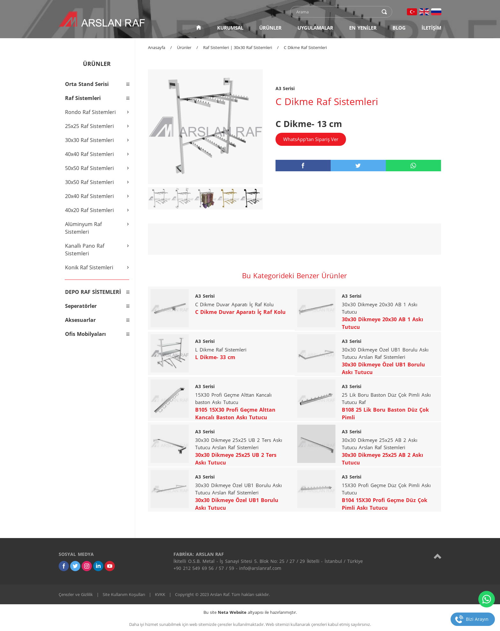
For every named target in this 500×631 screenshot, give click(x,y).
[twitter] (358, 165)
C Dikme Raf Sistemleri (305, 47)
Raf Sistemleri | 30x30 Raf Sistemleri (237, 47)
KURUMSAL (230, 28)
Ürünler (184, 47)
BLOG (399, 28)
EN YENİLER (363, 28)
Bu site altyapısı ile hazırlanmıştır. (250, 612)
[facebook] (303, 165)
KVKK (160, 594)
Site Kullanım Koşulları (124, 594)
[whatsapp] (413, 165)
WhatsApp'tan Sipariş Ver (310, 139)
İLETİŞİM (431, 28)
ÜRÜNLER (270, 28)
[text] (337, 12)
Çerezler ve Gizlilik (76, 594)
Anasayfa (156, 47)
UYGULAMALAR (315, 28)
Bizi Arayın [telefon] (477, 619)
